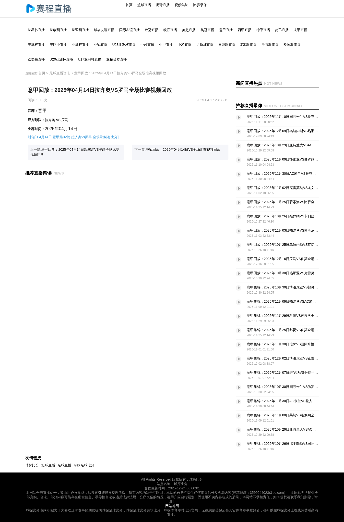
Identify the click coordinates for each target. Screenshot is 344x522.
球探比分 (32, 465)
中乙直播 (184, 45)
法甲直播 (300, 30)
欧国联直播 (292, 45)
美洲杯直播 (36, 45)
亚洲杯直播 (80, 45)
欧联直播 (170, 30)
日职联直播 (227, 45)
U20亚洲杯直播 (61, 59)
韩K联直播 (248, 45)
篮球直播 (144, 5)
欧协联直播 (36, 59)
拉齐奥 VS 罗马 (56, 120)
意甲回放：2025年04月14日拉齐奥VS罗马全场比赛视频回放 (120, 73)
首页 (129, 5)
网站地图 (172, 506)
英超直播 (189, 30)
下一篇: (177, 149)
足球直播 (163, 5)
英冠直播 (207, 30)
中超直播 (147, 45)
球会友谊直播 (104, 30)
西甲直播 (244, 30)
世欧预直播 (58, 30)
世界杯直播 (36, 30)
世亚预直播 (80, 30)
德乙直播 (282, 30)
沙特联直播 (270, 45)
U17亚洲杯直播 (89, 59)
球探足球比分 (84, 465)
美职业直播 (58, 45)
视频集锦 (181, 5)
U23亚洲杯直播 (124, 45)
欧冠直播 (151, 30)
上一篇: (74, 152)
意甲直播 (226, 30)
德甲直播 (263, 30)
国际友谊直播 (129, 30)
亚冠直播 (100, 45)
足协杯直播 (205, 45)
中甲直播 (166, 45)
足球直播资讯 (59, 73)
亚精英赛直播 (116, 59)
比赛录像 (200, 5)
